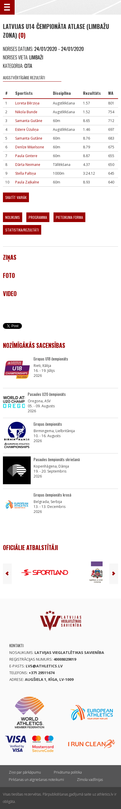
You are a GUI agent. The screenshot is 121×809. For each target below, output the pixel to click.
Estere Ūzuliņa (27, 129)
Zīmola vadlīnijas (90, 779)
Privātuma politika (68, 772)
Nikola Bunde (26, 111)
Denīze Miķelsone (29, 147)
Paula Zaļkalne (27, 182)
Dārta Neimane (27, 164)
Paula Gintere (26, 155)
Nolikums (12, 217)
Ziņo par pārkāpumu (25, 772)
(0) (21, 35)
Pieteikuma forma (69, 217)
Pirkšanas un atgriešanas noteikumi (36, 779)
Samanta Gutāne (28, 120)
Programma (38, 217)
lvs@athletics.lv (44, 666)
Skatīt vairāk (16, 197)
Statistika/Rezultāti (22, 229)
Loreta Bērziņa (27, 103)
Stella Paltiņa (25, 173)
